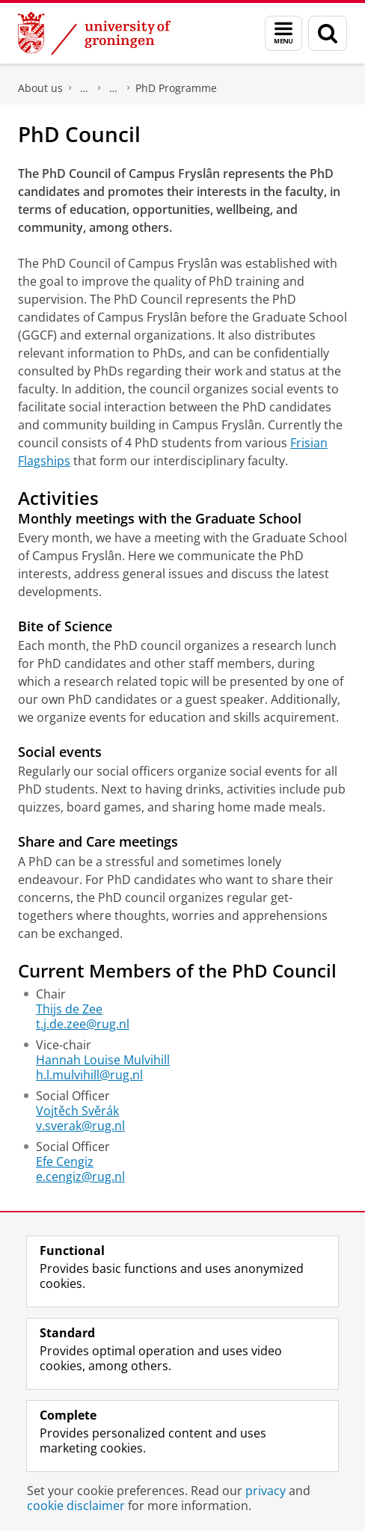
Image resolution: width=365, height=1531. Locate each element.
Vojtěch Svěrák (77, 1110)
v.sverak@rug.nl (80, 1125)
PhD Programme (176, 88)
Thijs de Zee (69, 1009)
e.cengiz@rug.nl (80, 1176)
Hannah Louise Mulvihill (103, 1060)
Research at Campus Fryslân (113, 88)
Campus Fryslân (84, 88)
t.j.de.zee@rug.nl (82, 1024)
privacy (265, 1490)
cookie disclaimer (76, 1505)
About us (40, 88)
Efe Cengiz (64, 1161)
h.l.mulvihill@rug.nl (89, 1075)
